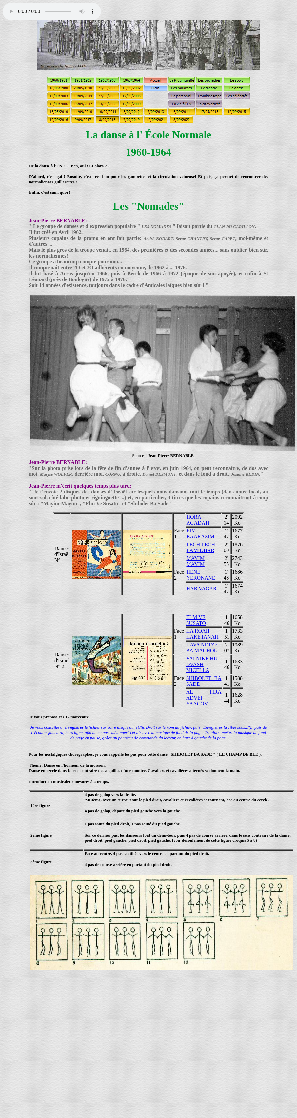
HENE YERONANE (200, 575)
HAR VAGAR (201, 588)
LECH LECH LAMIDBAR (200, 547)
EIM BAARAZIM (200, 533)
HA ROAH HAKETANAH (202, 634)
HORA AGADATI (197, 520)
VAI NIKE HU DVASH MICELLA (202, 664)
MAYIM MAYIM (195, 561)
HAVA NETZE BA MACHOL (202, 647)
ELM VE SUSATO (196, 620)
